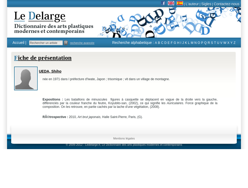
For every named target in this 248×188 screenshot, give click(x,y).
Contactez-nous (226, 4)
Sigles (206, 4)
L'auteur (192, 4)
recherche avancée (82, 42)
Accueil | (19, 42)
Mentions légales (124, 138)
